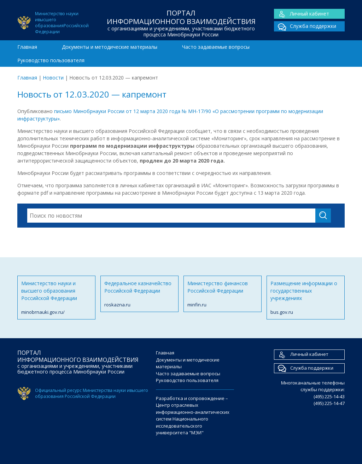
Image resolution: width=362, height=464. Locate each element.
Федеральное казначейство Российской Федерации (139, 294)
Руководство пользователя (50, 60)
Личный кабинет (301, 14)
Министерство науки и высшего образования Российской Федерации (56, 298)
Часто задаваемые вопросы (216, 46)
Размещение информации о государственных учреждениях (305, 298)
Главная (27, 46)
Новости (53, 77)
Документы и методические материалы (109, 46)
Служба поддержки (305, 26)
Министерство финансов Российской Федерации (222, 294)
